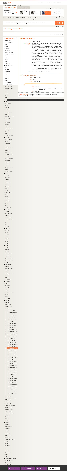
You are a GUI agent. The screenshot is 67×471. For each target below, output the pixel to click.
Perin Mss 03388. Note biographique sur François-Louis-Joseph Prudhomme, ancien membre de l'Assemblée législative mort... (12, 359)
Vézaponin (8, 450)
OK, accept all (14, 468)
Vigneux (7, 456)
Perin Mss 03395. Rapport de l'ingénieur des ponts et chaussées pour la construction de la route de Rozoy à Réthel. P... (12, 371)
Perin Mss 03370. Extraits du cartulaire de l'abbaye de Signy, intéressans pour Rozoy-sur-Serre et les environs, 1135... (12, 329)
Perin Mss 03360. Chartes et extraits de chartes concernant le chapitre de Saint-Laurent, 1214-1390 (12, 312)
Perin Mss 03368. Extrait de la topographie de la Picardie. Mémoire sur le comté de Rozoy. (12, 325)
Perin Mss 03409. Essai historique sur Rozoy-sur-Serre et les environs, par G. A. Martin (12, 389)
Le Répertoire (23, 8)
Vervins (7, 449)
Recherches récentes (59, 8)
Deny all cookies (28, 468)
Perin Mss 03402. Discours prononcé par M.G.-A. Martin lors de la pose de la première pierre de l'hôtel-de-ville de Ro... (12, 380)
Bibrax (7, 80)
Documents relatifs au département (42, 71)
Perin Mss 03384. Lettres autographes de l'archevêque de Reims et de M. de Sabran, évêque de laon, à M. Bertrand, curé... (12, 352)
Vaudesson (8, 445)
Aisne (33, 71)
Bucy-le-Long (9, 112)
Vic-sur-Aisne (8, 452)
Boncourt (8, 94)
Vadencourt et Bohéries (10, 439)
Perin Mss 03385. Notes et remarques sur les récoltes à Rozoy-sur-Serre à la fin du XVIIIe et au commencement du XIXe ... (12, 353)
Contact (59, 2)
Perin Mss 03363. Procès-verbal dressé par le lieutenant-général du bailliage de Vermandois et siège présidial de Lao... (12, 317)
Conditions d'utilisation (39, 99)
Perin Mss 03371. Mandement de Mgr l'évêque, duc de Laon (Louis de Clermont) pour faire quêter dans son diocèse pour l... (12, 331)
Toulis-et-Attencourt (10, 435)
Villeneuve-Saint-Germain (11, 458)
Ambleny (8, 50)
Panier (48, 8)
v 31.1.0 (61, 99)
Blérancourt (8, 90)
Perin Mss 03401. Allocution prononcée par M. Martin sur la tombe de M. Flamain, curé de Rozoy (12, 378)
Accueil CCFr (5, 17)
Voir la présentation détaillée (55, 34)
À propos (49, 2)
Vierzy (7, 454)
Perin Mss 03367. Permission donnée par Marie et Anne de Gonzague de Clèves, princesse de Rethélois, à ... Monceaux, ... (12, 323)
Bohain (7, 92)
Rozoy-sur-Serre (37, 81)
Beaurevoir (8, 73)
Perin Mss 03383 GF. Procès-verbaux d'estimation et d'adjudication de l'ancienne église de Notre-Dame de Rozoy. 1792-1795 (12, 350)
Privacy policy (53, 468)
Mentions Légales (18, 99)
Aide (63, 2)
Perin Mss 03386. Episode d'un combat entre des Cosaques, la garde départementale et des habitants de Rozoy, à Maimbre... (12, 355)
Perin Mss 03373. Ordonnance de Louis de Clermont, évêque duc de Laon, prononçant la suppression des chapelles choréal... (12, 335)
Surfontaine (8, 433)
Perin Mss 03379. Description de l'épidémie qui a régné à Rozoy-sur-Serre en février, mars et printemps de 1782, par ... (12, 344)
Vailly (7, 441)
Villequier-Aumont (9, 460)
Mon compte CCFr (42, 2)
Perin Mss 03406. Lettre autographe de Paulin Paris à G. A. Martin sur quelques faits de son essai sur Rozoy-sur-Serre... (12, 388)
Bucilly (7, 111)
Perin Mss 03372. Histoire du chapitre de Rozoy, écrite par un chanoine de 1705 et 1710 (12, 333)
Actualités (55, 2)
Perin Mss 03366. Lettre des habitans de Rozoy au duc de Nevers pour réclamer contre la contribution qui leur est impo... (12, 321)
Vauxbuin (8, 447)
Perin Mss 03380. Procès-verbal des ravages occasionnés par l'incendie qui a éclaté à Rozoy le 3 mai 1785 (12, 346)
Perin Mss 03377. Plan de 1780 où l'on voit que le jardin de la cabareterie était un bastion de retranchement (12, 340)
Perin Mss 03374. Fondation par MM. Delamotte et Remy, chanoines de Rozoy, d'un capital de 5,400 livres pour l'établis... (12, 336)
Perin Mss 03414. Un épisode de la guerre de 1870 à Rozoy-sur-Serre (12, 391)
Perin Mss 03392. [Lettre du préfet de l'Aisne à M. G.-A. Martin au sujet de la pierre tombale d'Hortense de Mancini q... (12, 365)
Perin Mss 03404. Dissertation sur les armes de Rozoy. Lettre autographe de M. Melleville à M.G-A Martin (12, 384)
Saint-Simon (8, 414)
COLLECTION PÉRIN (8, 42)
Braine (7, 97)
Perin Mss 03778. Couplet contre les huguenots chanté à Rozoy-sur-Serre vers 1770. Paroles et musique (12, 342)
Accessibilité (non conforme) (28, 99)
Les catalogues (10, 8)
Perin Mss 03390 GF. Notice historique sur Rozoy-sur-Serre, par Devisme (12, 363)
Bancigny (8, 63)
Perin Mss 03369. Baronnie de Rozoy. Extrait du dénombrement (12, 327)
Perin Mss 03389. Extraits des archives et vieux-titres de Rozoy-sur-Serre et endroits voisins (12, 361)
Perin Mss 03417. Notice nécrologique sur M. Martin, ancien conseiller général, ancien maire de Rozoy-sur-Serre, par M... (12, 393)
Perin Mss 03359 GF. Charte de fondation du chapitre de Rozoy (12, 310)
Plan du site (10, 99)
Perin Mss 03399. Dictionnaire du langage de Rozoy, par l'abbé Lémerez (12, 376)
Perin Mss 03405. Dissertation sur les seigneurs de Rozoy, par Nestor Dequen (12, 386)
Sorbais (7, 432)
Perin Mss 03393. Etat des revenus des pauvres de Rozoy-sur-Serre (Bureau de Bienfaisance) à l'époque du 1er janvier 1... (12, 367)
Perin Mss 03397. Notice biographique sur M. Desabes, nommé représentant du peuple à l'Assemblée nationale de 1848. (12, 374)
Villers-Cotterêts (9, 462)
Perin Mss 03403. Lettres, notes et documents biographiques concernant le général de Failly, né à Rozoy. (12, 382)
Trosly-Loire (8, 437)
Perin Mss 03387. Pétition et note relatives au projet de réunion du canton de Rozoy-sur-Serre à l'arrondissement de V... (12, 357)
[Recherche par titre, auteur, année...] (7, 12)
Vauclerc (7, 443)
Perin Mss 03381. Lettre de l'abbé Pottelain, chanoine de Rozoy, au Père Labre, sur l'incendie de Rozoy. (12, 348)
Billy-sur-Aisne (9, 84)
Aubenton (8, 59)
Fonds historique (8, 40)
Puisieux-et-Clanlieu (10, 292)
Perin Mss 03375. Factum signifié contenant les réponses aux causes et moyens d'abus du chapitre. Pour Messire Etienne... (12, 338)
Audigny (8, 61)
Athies (7, 58)
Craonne (7, 166)
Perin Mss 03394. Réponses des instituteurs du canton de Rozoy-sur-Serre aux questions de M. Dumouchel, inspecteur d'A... (12, 369)
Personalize (41, 468)
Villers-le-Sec (8, 464)
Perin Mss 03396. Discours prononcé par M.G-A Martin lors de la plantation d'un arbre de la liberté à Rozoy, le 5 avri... (12, 372)
